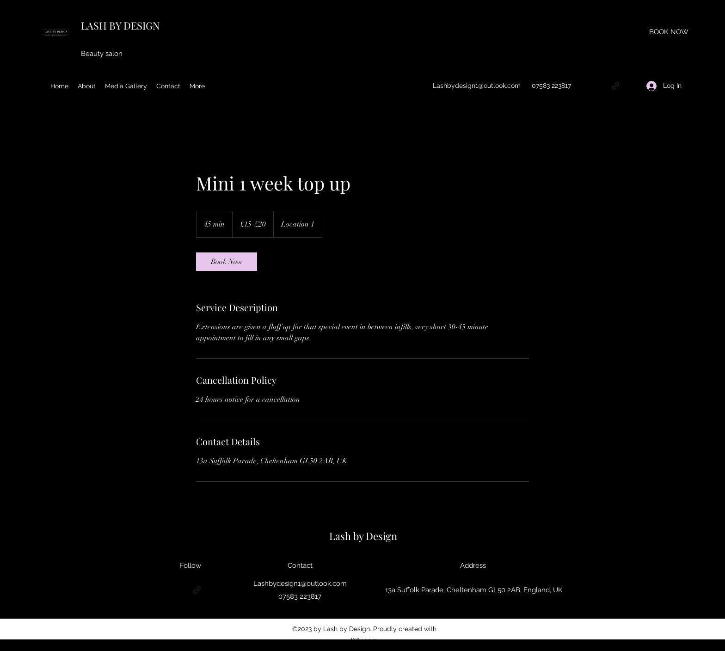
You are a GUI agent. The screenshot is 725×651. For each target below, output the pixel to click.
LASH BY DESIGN (120, 25)
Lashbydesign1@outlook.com (477, 85)
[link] (226, 261)
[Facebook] (629, 86)
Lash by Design (363, 536)
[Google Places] (587, 86)
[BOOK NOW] (668, 31)
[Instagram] (601, 86)
